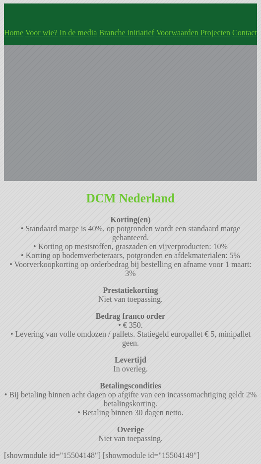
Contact (244, 32)
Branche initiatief (126, 32)
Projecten (215, 32)
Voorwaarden (177, 32)
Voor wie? (41, 32)
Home (13, 32)
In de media (78, 32)
